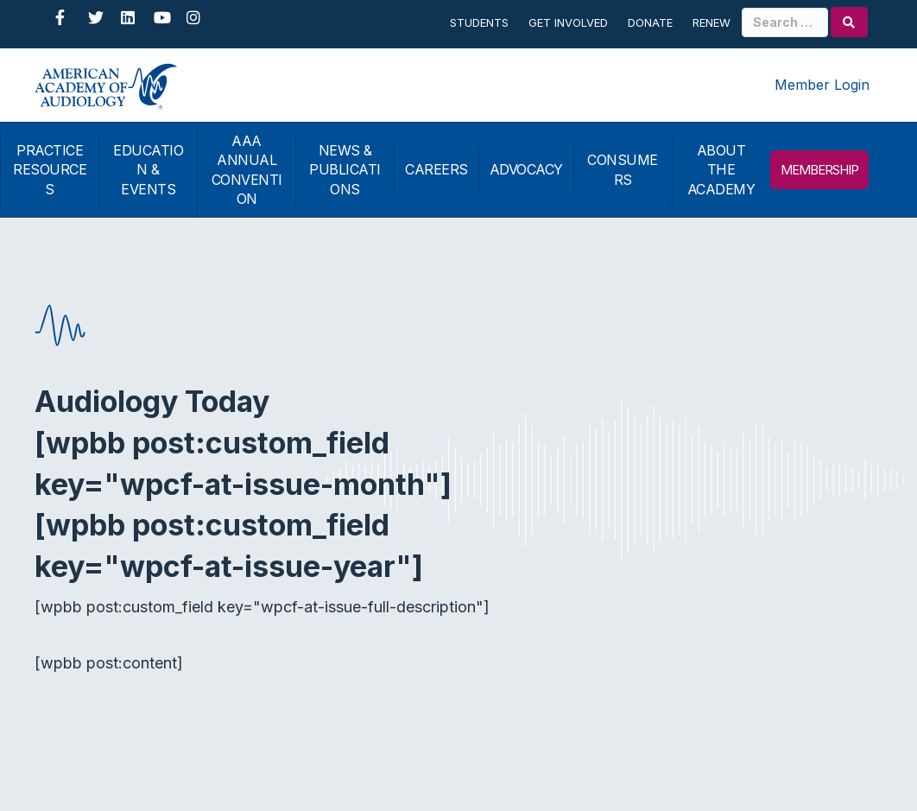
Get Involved (568, 22)
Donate (650, 22)
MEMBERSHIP (819, 170)
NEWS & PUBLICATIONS (345, 170)
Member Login (822, 84)
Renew (711, 22)
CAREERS (436, 169)
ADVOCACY (526, 169)
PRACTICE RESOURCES (49, 170)
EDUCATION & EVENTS (148, 170)
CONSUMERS (622, 169)
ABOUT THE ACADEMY (721, 170)
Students (479, 22)
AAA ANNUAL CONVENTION (247, 169)
